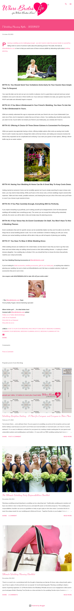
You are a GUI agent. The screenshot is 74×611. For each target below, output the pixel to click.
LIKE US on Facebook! (9, 317)
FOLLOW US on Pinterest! (10, 320)
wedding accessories (32, 265)
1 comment (12, 515)
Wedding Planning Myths (49, 331)
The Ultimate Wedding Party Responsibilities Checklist (26, 495)
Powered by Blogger (37, 606)
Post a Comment (7, 351)
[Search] (66, 3)
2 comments (13, 595)
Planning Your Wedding (11, 331)
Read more (68, 436)
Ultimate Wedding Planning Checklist (18, 574)
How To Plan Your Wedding (18, 328)
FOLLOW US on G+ (8, 323)
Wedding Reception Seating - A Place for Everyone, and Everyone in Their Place (36, 416)
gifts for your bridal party (46, 265)
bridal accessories (19, 265)
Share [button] (4, 337)
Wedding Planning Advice (30, 331)
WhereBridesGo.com (8, 48)
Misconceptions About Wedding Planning (44, 328)
